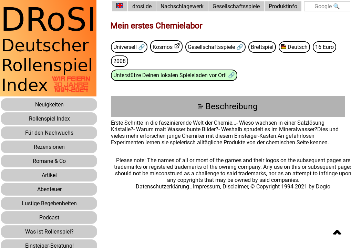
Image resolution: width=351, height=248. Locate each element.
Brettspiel (262, 47)
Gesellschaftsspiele (236, 6)
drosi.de (142, 6)
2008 (119, 61)
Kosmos (163, 47)
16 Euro (324, 47)
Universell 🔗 (129, 47)
